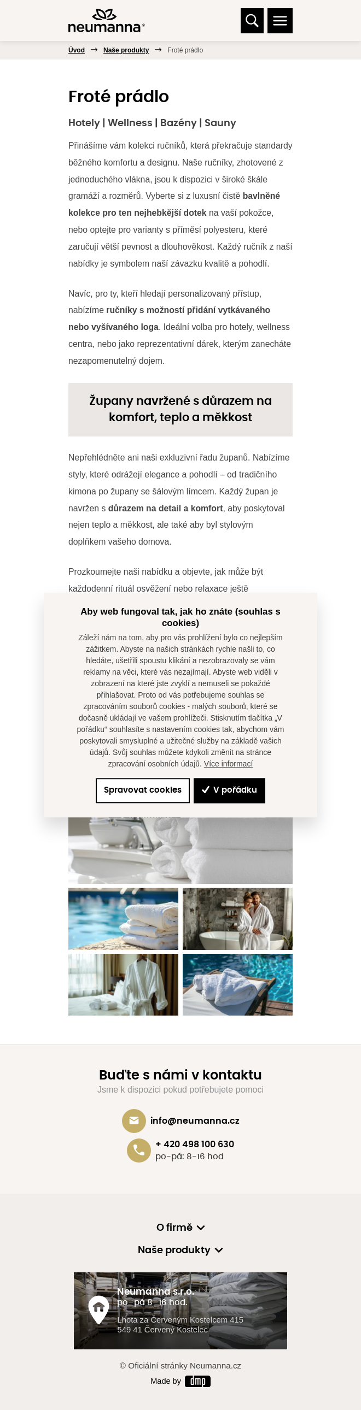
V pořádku (229, 790)
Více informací (228, 763)
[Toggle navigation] (280, 20)
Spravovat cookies (143, 790)
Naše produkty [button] (174, 1250)
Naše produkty (126, 50)
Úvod (76, 50)
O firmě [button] (174, 1228)
